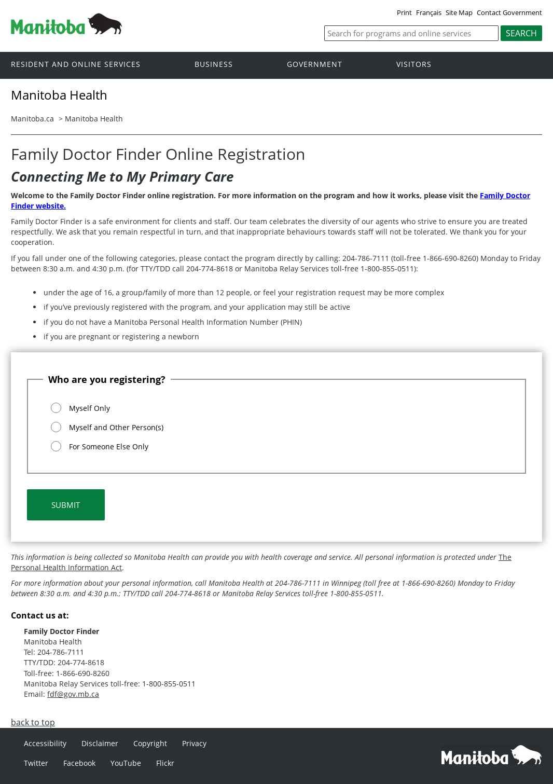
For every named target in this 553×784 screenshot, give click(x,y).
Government (314, 65)
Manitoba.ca (32, 118)
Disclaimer (99, 743)
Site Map (459, 12)
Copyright (150, 743)
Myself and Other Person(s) (116, 427)
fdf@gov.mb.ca (73, 694)
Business (214, 65)
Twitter (36, 763)
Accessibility (45, 743)
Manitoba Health (94, 118)
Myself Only (89, 408)
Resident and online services (76, 65)
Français (428, 12)
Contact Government (509, 12)
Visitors (414, 65)
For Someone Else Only (108, 446)
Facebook (79, 763)
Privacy (194, 743)
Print (404, 12)
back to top (33, 722)
